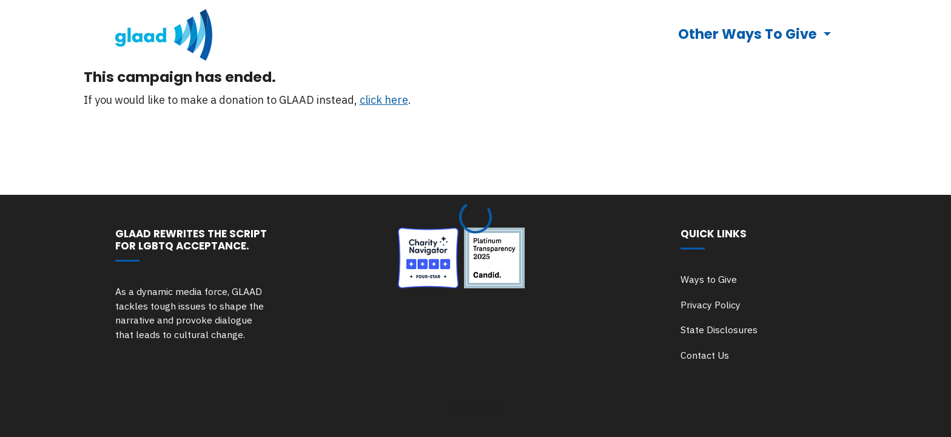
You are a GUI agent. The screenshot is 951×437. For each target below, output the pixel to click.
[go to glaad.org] (163, 34)
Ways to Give (708, 279)
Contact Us (704, 355)
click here (384, 100)
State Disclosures (719, 330)
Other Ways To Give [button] (749, 34)
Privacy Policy (710, 305)
